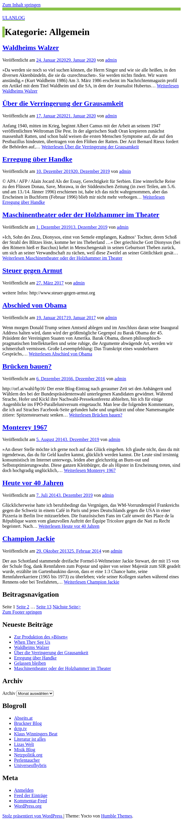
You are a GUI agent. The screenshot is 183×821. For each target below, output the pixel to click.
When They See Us (32, 642)
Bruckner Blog (28, 723)
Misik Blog (24, 749)
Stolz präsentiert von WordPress (32, 815)
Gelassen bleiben (30, 663)
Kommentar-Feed (30, 800)
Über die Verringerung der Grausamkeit (62, 103)
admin (111, 60)
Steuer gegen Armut (32, 270)
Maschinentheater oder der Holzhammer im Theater (80, 214)
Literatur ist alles (30, 739)
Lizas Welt (24, 744)
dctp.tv (20, 728)
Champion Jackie (28, 538)
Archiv (8, 693)
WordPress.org (28, 805)
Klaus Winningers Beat (35, 733)
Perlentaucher (27, 760)
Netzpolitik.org (28, 754)
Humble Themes (116, 815)
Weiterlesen (90, 146)
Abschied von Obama (34, 305)
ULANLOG (13, 17)
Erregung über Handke (37, 159)
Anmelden (24, 790)
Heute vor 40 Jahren (32, 483)
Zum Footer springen (22, 612)
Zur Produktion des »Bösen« (41, 636)
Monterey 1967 (24, 427)
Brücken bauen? (27, 366)
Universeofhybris (30, 765)
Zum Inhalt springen (21, 4)
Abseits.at (23, 718)
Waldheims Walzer (30, 47)
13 (43, 606)
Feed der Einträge (30, 795)
